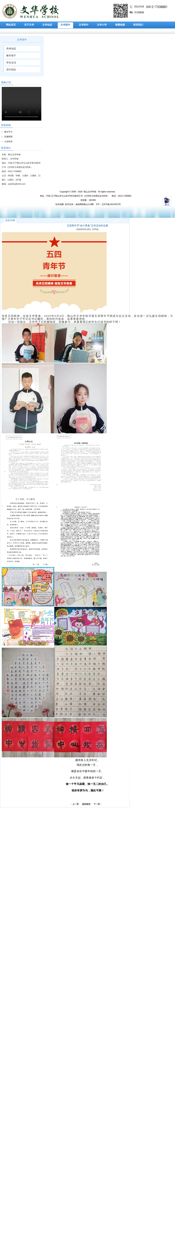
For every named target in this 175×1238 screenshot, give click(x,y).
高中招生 (11, 69)
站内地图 (59, 204)
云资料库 (8, 141)
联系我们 (138, 24)
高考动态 (11, 48)
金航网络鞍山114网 (84, 204)
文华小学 (102, 24)
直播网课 (8, 136)
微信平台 (8, 132)
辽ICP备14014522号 (111, 204)
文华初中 (84, 24)
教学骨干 (11, 55)
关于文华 (29, 24)
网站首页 (11, 24)
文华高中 (65, 24)
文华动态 (47, 24)
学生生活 (11, 62)
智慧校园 (120, 24)
